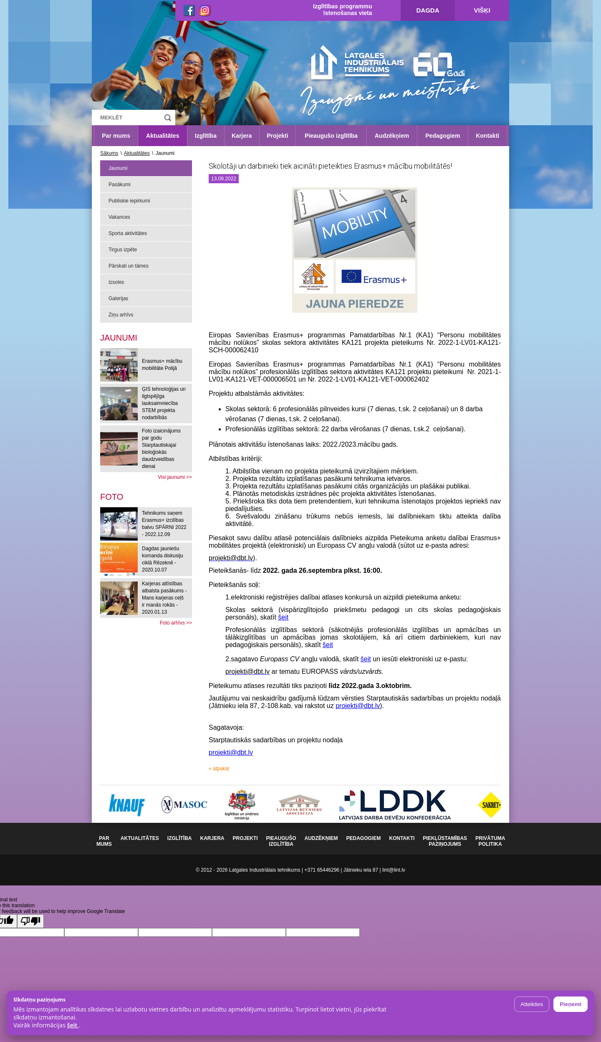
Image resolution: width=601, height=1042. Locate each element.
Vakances (119, 217)
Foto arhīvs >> (176, 623)
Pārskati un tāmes (129, 266)
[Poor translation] (30, 921)
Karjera (242, 135)
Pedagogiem (442, 135)
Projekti (277, 135)
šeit (283, 617)
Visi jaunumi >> (175, 477)
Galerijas (118, 298)
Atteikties (531, 1004)
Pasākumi (120, 184)
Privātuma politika (490, 841)
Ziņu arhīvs (121, 315)
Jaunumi (118, 168)
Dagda (428, 10)
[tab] (111, 497)
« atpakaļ (219, 768)
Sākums (109, 153)
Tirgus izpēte (123, 250)
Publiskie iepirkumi (129, 201)
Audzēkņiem (392, 135)
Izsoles (116, 282)
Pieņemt (570, 1004)
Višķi (482, 10)
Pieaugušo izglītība (331, 135)
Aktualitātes (162, 135)
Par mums (116, 135)
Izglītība (206, 135)
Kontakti (487, 135)
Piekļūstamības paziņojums (445, 841)
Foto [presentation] (111, 497)
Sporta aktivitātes (128, 233)
